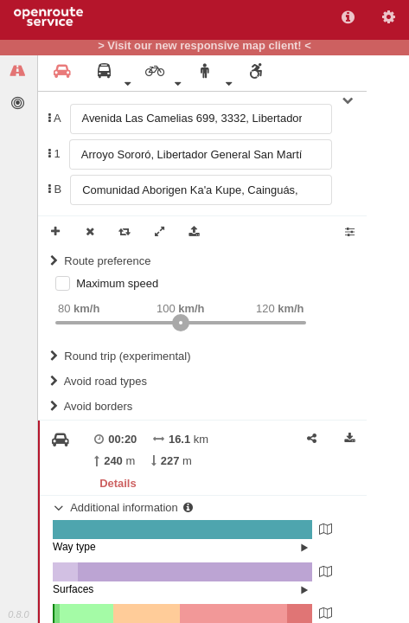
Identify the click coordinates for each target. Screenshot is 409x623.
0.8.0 (18, 614)
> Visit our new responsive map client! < (204, 46)
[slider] (180, 322)
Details (117, 483)
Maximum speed (117, 283)
